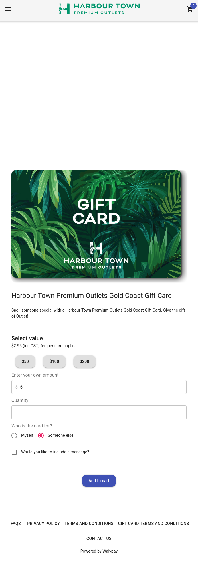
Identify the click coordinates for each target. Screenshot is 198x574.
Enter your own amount (35, 375)
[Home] (99, 8)
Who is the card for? (31, 426)
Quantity (19, 400)
